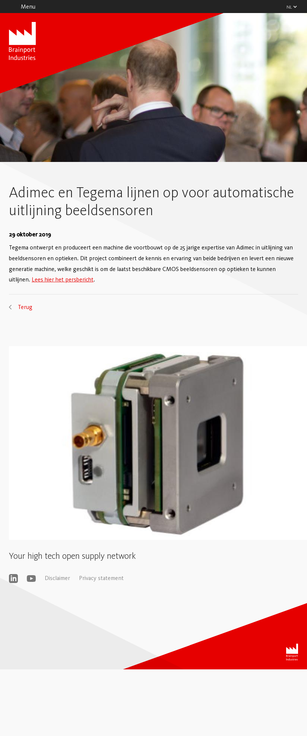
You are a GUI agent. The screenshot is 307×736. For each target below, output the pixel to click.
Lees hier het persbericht (63, 279)
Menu (28, 6)
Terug (25, 306)
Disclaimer (57, 578)
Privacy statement (101, 578)
